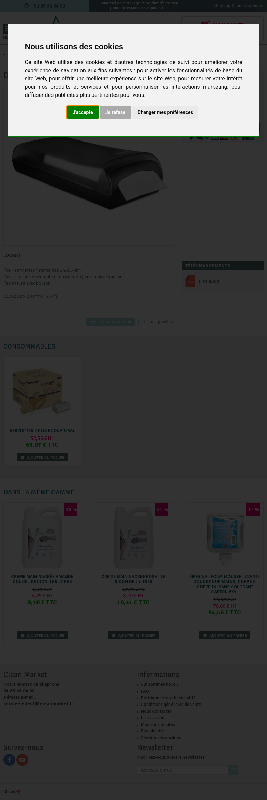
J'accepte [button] (83, 112)
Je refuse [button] (115, 112)
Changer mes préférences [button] (165, 112)
